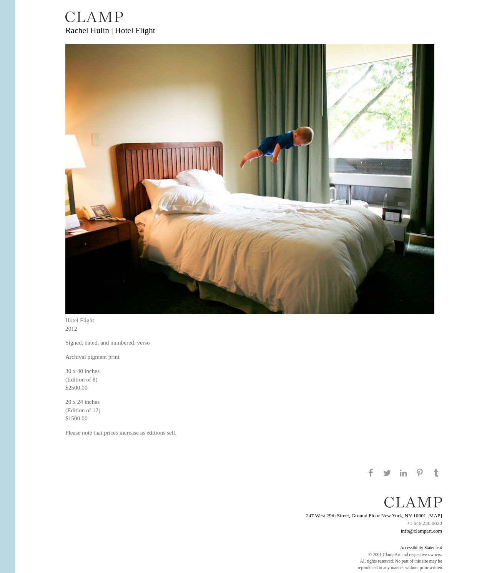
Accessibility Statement (421, 547)
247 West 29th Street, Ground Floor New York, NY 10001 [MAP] (374, 515)
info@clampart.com (421, 531)
